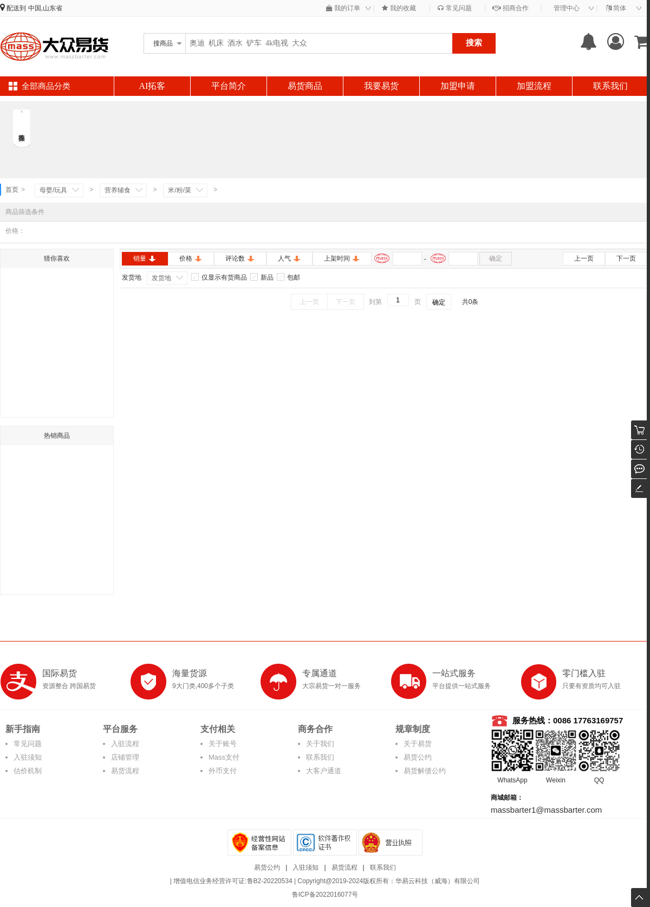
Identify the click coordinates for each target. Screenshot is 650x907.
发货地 (161, 278)
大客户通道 (323, 771)
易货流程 (125, 771)
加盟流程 (534, 85)
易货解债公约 (425, 771)
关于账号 (223, 744)
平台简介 (228, 85)
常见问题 (454, 8)
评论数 (240, 258)
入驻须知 (28, 757)
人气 (289, 258)
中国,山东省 (45, 8)
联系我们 (610, 85)
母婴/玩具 (53, 190)
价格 (191, 258)
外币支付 (223, 771)
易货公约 (418, 757)
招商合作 (510, 8)
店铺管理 (125, 757)
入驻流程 (125, 744)
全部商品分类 (46, 86)
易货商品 (305, 85)
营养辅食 (118, 190)
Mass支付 (224, 757)
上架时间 (342, 258)
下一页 (626, 258)
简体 (616, 8)
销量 (145, 258)
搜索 (474, 42)
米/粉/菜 (179, 190)
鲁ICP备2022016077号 (325, 894)
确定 (495, 258)
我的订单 (343, 8)
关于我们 (320, 744)
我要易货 (381, 85)
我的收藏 (398, 8)
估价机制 (28, 771)
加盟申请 (457, 85)
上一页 (584, 258)
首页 (11, 189)
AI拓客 (152, 85)
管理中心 (567, 8)
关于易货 (418, 744)
